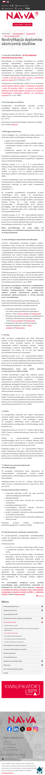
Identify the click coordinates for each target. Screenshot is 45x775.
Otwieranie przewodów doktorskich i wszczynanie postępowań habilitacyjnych (21, 629)
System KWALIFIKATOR (10, 614)
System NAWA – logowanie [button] (22, 24)
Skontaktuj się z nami (13, 754)
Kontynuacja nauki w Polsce (11, 606)
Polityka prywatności (7, 773)
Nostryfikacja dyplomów (11, 633)
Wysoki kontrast (23, 6)
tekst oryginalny (23, 314)
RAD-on (15, 124)
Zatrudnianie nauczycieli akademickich (15, 639)
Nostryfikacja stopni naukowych (13, 636)
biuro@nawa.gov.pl (11, 759)
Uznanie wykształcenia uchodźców (14, 642)
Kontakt (5, 673)
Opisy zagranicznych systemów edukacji (14, 645)
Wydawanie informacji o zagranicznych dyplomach (17, 618)
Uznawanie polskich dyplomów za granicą (15, 649)
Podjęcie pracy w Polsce (10, 610)
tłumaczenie (36, 314)
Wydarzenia (6, 665)
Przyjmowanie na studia (10, 625)
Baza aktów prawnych (9, 653)
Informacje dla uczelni (9, 622)
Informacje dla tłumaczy (10, 657)
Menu (36, 14)
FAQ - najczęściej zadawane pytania (13, 669)
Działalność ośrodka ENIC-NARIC (12, 661)
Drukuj (39, 596)
